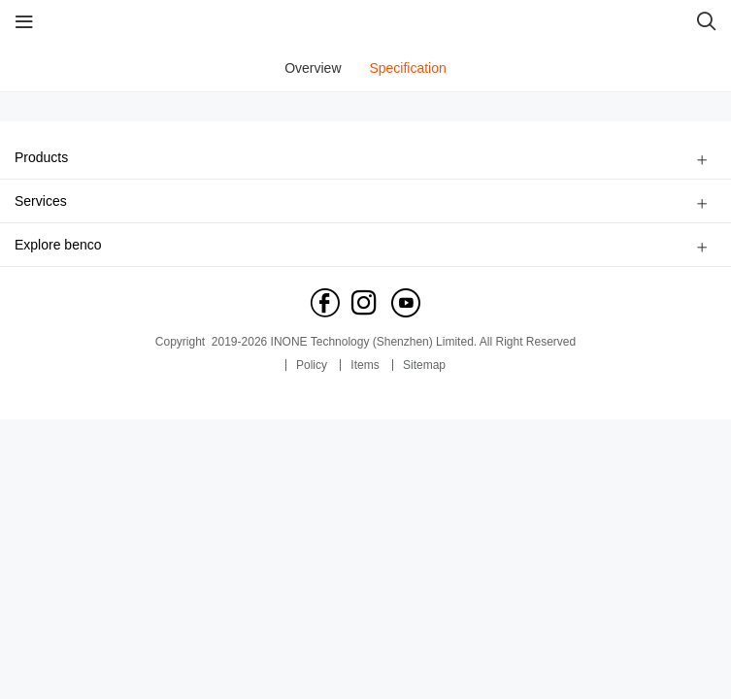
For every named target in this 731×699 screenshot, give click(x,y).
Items (364, 365)
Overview (312, 68)
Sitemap (424, 365)
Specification (407, 68)
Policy (311, 365)
